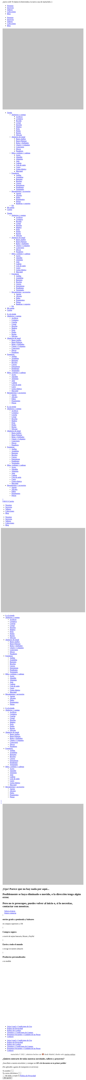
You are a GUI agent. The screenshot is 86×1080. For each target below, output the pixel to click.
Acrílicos (19, 117)
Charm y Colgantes (23, 145)
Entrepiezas (20, 185)
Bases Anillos (21, 139)
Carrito (9, 209)
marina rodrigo (69, 1054)
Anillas (18, 175)
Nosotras (10, 6)
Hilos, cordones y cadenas (21, 153)
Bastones (19, 179)
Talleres (10, 10)
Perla (18, 129)
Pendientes (20, 187)
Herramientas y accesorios (21, 191)
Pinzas (18, 201)
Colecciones (11, 12)
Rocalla (19, 121)
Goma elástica (21, 169)
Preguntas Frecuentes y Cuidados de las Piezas (24, 1034)
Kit (13, 205)
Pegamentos (20, 199)
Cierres (18, 183)
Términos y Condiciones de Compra (20, 1032)
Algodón (19, 157)
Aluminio (19, 159)
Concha (14, 322)
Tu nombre (7, 1071)
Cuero (18, 167)
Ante (17, 161)
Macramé (19, 171)
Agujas (18, 193)
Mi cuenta (10, 207)
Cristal (18, 123)
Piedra (18, 131)
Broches (19, 181)
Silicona (19, 135)
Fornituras (15, 173)
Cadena (18, 163)
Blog (9, 14)
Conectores (20, 147)
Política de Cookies (14, 1030)
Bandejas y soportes (23, 203)
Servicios (10, 8)
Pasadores (19, 151)
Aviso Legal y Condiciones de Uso (19, 1026)
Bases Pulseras (21, 141)
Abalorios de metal (18, 137)
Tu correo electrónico (10, 1073)
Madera (19, 127)
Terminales (20, 189)
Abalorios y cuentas (19, 115)
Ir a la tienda (11, 314)
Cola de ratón (21, 165)
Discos (18, 149)
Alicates (19, 195)
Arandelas (19, 177)
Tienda (9, 113)
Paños (18, 197)
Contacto (10, 1036)
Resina (18, 133)
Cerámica (19, 119)
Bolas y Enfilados (22, 143)
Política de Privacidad (15, 1028)
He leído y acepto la (20, 1076)
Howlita (19, 125)
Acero (18, 155)
